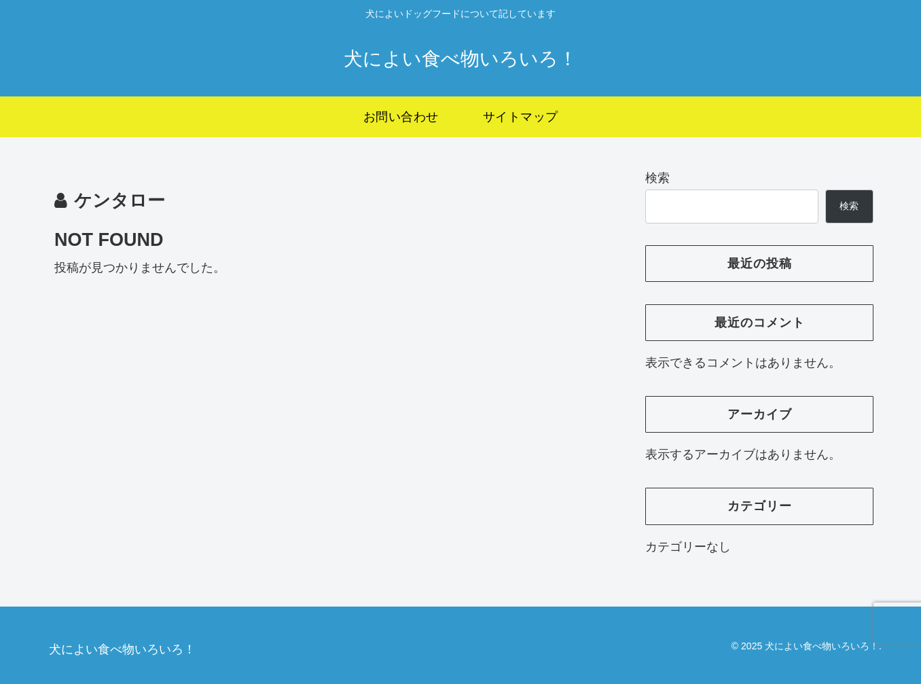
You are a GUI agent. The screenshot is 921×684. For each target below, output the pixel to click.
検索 (657, 178)
